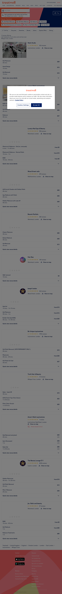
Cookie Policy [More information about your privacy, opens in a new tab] (19, 100)
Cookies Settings (23, 105)
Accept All (36, 105)
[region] (31, 97)
